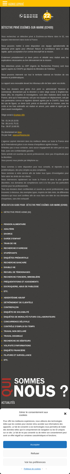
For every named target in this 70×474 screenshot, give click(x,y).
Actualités (8, 402)
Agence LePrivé (16, 4)
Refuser (35, 453)
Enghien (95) (19, 115)
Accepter (35, 444)
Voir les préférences (35, 462)
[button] (65, 413)
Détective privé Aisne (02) (17, 212)
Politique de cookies (32, 469)
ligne (20, 132)
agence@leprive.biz (21, 135)
